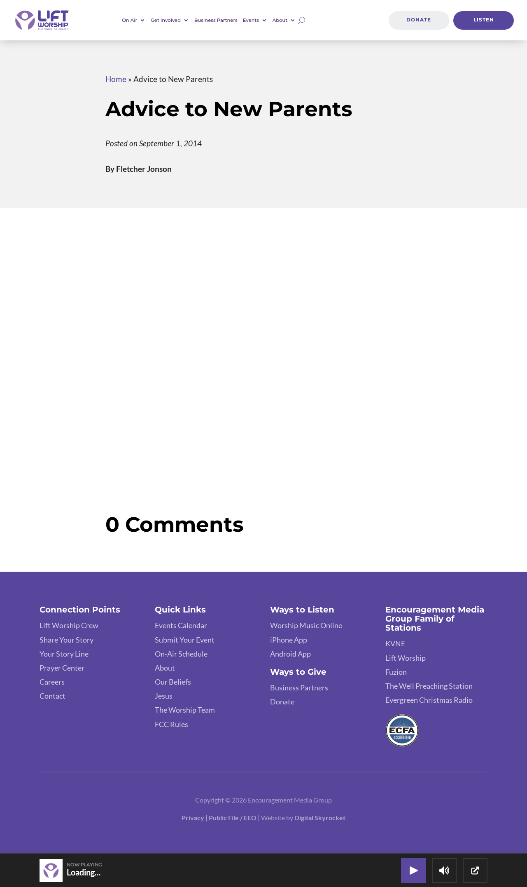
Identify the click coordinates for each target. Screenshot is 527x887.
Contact (52, 695)
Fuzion (396, 671)
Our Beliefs (173, 681)
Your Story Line (64, 653)
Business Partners (216, 20)
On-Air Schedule (181, 653)
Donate (418, 20)
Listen (483, 20)
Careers (52, 681)
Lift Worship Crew (69, 625)
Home (115, 79)
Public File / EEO (233, 817)
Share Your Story (66, 639)
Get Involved (166, 20)
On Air (129, 20)
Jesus (164, 695)
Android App (290, 653)
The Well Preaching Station (429, 685)
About (280, 20)
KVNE (395, 643)
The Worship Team (185, 709)
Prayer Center (62, 667)
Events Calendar (181, 625)
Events (251, 20)
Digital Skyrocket (319, 817)
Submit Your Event (185, 639)
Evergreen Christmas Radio (429, 699)
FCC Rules (171, 724)
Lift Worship (405, 657)
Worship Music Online (306, 625)
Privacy (193, 817)
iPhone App (288, 639)
